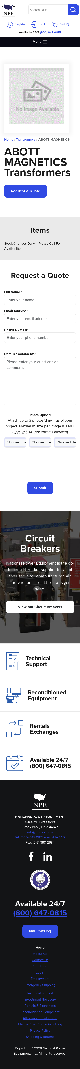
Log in (39, 24)
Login (40, 972)
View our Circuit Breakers (40, 607)
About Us (40, 953)
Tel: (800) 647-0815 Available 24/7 (40, 837)
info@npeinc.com (40, 832)
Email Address (15, 310)
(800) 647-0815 (50, 32)
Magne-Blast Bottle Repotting (40, 1024)
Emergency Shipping (40, 984)
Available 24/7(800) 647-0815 (38, 763)
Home (40, 947)
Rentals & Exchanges (40, 1005)
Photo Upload (40, 414)
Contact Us (40, 959)
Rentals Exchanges (32, 728)
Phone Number (16, 329)
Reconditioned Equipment (36, 695)
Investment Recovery (40, 999)
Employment (40, 978)
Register (16, 24)
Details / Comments (19, 353)
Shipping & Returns (40, 1036)
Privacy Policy (40, 1030)
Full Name (12, 291)
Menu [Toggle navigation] (40, 41)
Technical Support (28, 661)
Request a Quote (25, 191)
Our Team (40, 966)
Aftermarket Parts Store (40, 1018)
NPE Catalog (40, 931)
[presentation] (40, 464)
